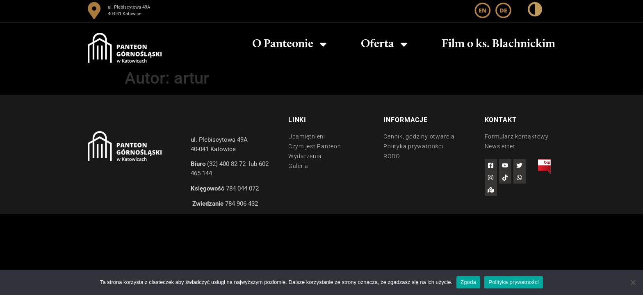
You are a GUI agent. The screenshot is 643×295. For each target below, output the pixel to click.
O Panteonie (290, 44)
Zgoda (468, 282)
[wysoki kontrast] (535, 11)
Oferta (385, 44)
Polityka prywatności (513, 282)
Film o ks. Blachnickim (498, 44)
